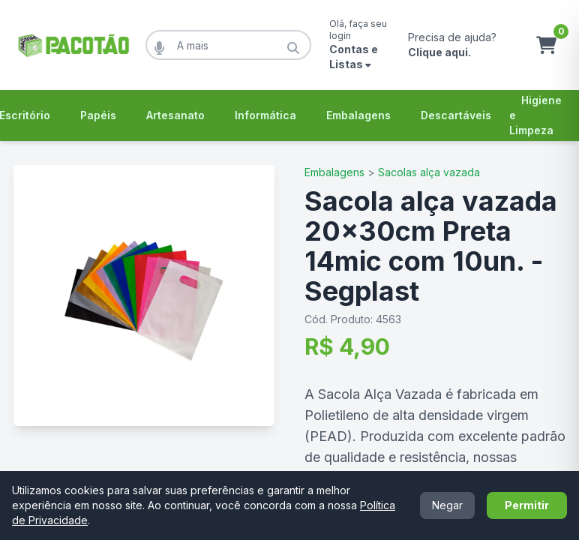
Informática (265, 115)
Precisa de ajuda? (452, 44)
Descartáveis (456, 115)
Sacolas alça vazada (429, 172)
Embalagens (358, 115)
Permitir (527, 505)
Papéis (98, 115)
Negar (447, 505)
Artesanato (175, 115)
